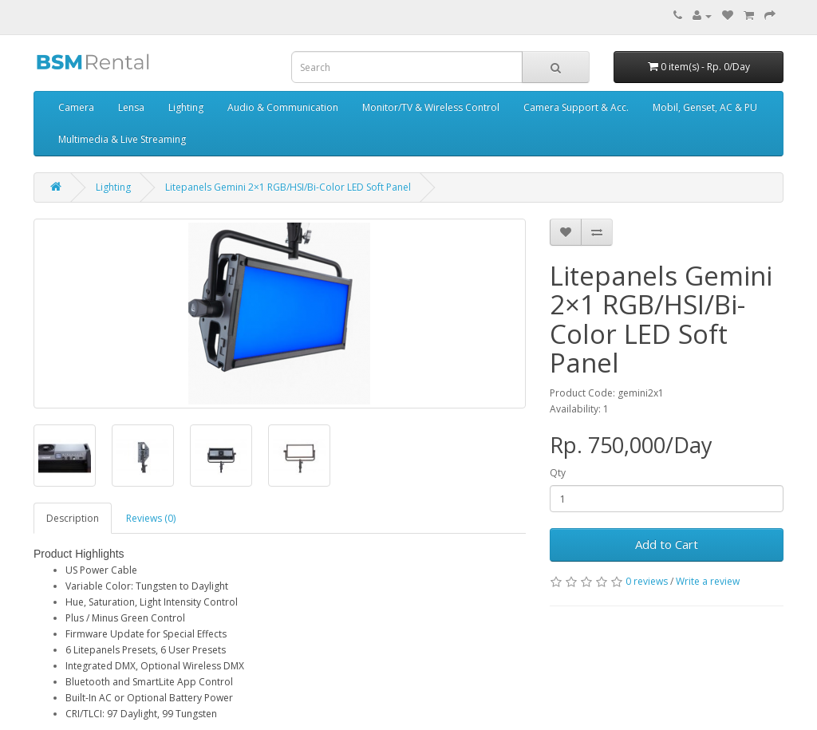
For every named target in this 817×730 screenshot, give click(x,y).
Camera (76, 107)
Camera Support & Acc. (576, 107)
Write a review (708, 581)
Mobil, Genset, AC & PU (705, 107)
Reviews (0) (151, 518)
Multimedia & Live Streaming (122, 139)
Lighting (185, 107)
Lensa (131, 107)
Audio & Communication (282, 107)
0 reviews (647, 581)
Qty (558, 472)
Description (72, 518)
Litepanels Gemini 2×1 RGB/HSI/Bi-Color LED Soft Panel (288, 187)
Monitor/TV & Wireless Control (430, 107)
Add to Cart (666, 544)
